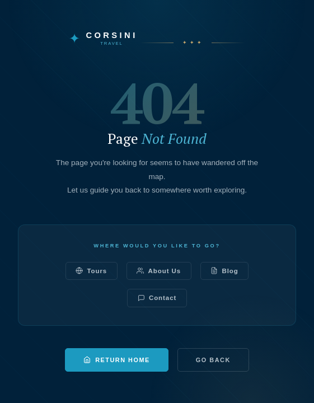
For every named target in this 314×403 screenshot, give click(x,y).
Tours (91, 270)
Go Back (213, 360)
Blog (224, 270)
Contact (157, 298)
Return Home (116, 359)
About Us (159, 270)
